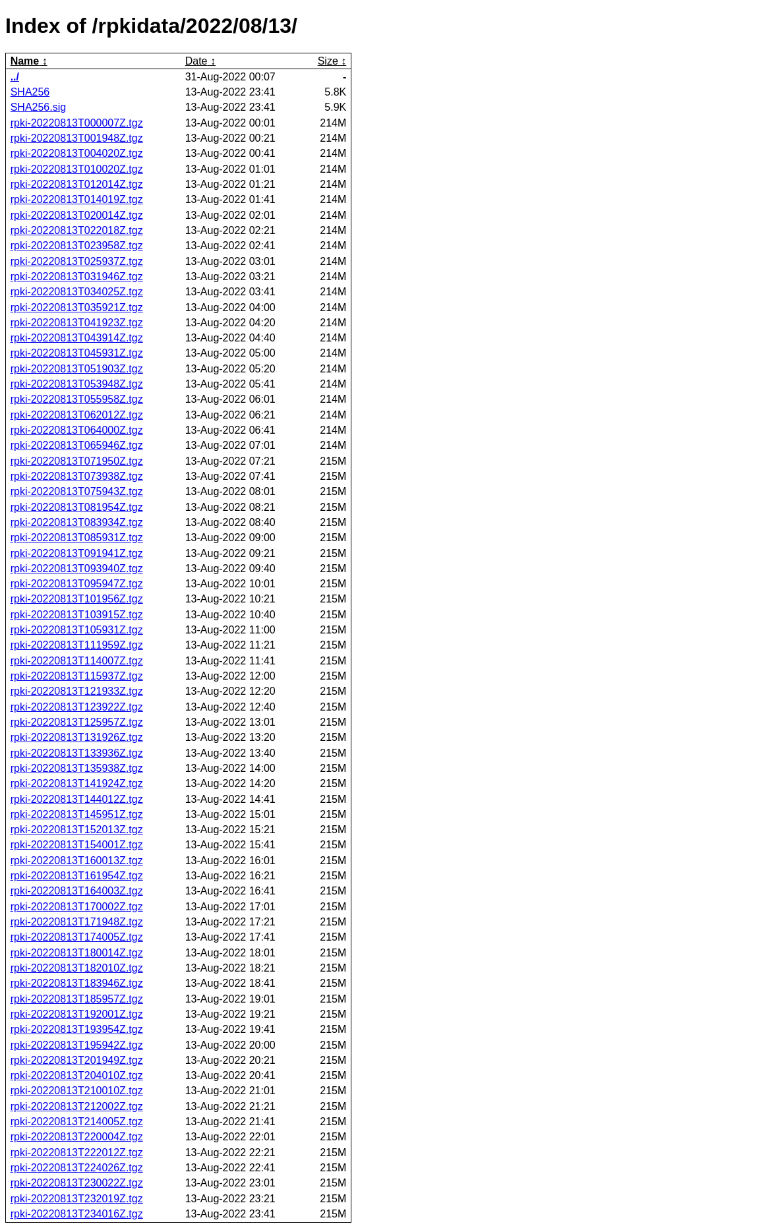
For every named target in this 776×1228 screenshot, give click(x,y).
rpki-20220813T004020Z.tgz (77, 153)
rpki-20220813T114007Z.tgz (77, 660)
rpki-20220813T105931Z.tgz (77, 629)
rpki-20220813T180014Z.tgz (77, 952)
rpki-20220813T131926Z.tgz (77, 737)
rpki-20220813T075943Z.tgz (77, 491)
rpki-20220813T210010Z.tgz (77, 1090)
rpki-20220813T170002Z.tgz (77, 906)
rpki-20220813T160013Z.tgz (77, 860)
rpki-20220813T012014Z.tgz (77, 184)
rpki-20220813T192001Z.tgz (77, 1014)
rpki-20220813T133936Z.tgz (77, 753)
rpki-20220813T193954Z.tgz (77, 1029)
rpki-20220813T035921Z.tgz (77, 307)
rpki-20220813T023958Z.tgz (77, 245)
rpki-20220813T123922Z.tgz (77, 707)
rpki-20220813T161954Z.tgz (77, 875)
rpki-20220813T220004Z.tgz (77, 1136)
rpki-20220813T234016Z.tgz (77, 1213)
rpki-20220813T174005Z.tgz (77, 937)
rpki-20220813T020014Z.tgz (77, 215)
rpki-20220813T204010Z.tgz (77, 1075)
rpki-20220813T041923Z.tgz (77, 322)
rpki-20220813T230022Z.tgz (77, 1182)
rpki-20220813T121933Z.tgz (77, 691)
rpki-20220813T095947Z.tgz (77, 583)
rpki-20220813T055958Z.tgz (77, 399)
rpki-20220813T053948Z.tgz (77, 384)
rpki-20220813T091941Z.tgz (77, 553)
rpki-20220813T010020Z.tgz (77, 169)
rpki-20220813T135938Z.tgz (77, 768)
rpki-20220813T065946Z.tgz (77, 445)
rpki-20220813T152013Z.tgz (77, 829)
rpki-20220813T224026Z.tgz (77, 1167)
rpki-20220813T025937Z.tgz (77, 261)
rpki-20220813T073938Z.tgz (77, 476)
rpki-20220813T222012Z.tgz (77, 1152)
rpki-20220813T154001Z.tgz (77, 844)
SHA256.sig (39, 107)
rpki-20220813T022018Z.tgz (77, 230)
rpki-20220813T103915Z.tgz (77, 614)
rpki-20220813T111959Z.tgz (77, 645)
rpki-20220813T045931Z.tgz (77, 353)
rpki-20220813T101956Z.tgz (77, 598)
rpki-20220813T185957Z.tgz (77, 999)
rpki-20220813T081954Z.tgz (77, 507)
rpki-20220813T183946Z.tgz (77, 983)
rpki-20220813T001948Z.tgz (77, 138)
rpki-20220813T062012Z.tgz (77, 415)
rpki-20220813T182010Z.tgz (77, 968)
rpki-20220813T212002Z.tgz (77, 1106)
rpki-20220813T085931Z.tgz (77, 537)
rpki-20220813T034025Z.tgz (77, 291)
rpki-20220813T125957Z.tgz (77, 722)
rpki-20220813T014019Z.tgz (77, 199)
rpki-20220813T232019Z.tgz (77, 1198)
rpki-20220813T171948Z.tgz (77, 921)
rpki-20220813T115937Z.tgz (77, 676)
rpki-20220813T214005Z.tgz (77, 1121)
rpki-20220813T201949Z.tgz (77, 1060)
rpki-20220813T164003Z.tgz (77, 890)
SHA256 (30, 92)
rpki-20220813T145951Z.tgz (77, 814)
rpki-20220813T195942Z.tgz (77, 1045)
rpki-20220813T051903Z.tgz (77, 368)
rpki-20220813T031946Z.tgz (77, 276)
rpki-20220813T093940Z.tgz (77, 568)
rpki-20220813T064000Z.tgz (77, 430)
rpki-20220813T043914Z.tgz (77, 337)
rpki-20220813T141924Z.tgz (77, 783)
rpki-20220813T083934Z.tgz (77, 522)
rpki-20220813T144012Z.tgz (77, 799)
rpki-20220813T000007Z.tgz (77, 123)
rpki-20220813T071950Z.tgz (77, 461)
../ (15, 76)
